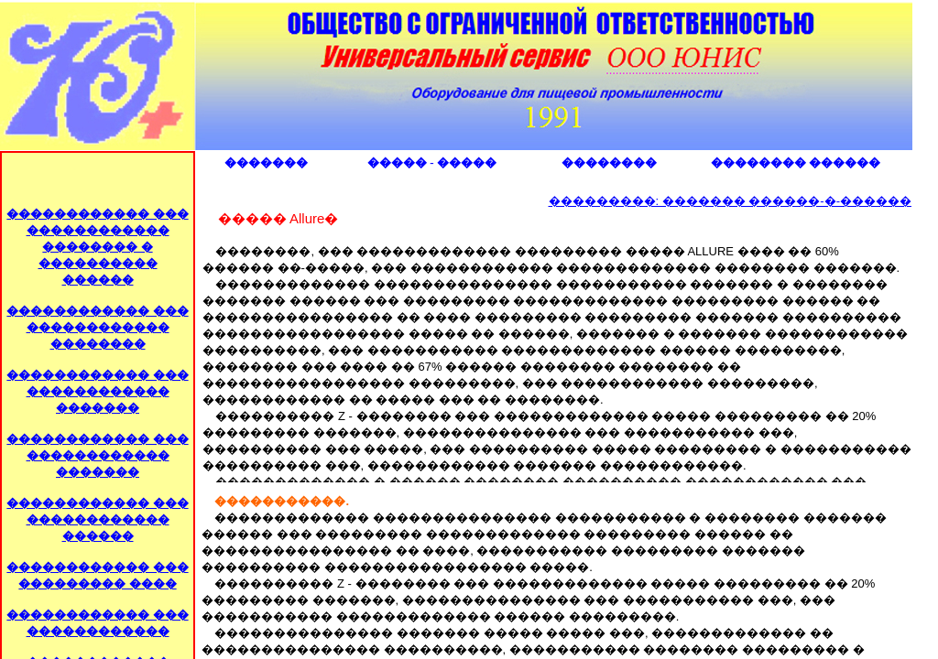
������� (266, 162)
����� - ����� (431, 162)
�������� (609, 162)
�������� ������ (795, 162)
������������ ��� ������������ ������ (97, 519)
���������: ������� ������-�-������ (730, 201)
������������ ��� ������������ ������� (97, 391)
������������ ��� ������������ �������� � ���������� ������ (97, 246)
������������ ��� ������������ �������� (97, 327)
